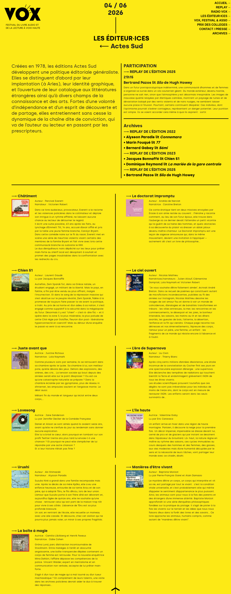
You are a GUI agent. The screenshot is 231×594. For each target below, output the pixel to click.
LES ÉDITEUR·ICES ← (216, 16)
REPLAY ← (223, 7)
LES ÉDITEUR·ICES (121, 38)
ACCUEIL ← (223, 3)
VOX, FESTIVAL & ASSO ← (212, 20)
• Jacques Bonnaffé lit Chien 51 (151, 159)
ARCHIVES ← (221, 33)
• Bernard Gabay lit (145, 148)
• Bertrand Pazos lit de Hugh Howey (159, 175)
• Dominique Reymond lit (172, 164)
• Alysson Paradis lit (152, 137)
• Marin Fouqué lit (142, 142)
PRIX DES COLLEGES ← (214, 24)
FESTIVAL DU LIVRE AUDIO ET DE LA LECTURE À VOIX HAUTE (23, 26)
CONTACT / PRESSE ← (215, 29)
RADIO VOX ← (221, 11)
